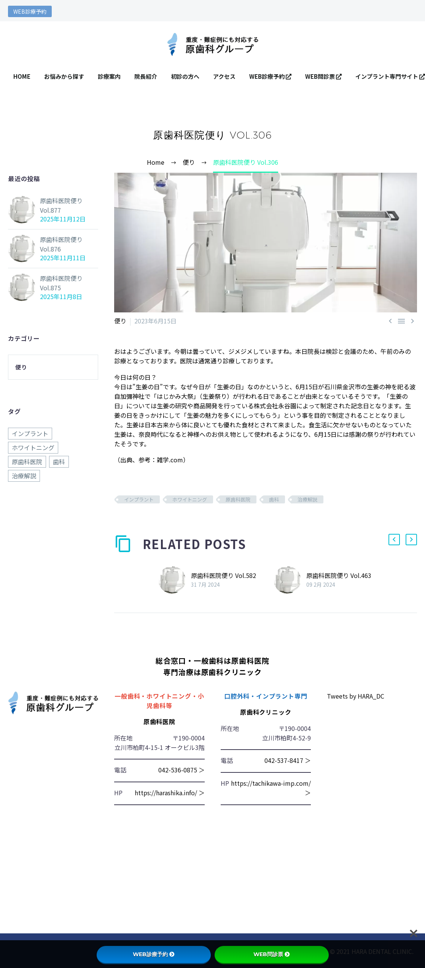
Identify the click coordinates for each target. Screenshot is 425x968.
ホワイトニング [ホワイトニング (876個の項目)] (33, 447)
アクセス (224, 76)
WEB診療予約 (29, 11)
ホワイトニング (189, 499)
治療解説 (307, 499)
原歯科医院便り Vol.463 (338, 575)
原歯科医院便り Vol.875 (61, 283)
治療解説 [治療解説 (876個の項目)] (24, 475)
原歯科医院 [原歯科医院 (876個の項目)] (27, 461)
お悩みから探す (64, 76)
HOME (21, 76)
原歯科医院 (238, 499)
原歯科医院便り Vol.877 (61, 205)
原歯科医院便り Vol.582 (223, 575)
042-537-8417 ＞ (287, 760)
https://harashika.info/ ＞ (170, 792)
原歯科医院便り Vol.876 (61, 244)
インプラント (139, 499)
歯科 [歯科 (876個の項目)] (59, 461)
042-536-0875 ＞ (181, 769)
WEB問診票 (323, 76)
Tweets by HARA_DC (355, 696)
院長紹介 (145, 76)
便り (120, 320)
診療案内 (109, 76)
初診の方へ (185, 76)
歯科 (274, 499)
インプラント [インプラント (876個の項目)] (30, 433)
